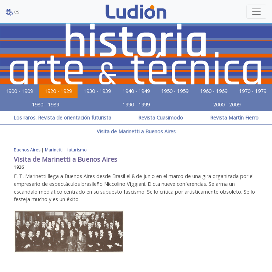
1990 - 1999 (136, 104)
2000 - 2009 (226, 104)
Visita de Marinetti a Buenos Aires (136, 131)
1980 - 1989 (45, 104)
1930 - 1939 (97, 91)
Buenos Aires (27, 150)
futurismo (77, 150)
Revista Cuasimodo (160, 117)
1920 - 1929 (58, 91)
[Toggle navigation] (256, 12)
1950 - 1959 (174, 91)
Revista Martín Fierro (234, 117)
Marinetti (54, 150)
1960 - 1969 (213, 91)
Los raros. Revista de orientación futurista (62, 117)
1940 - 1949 (136, 91)
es (12, 12)
